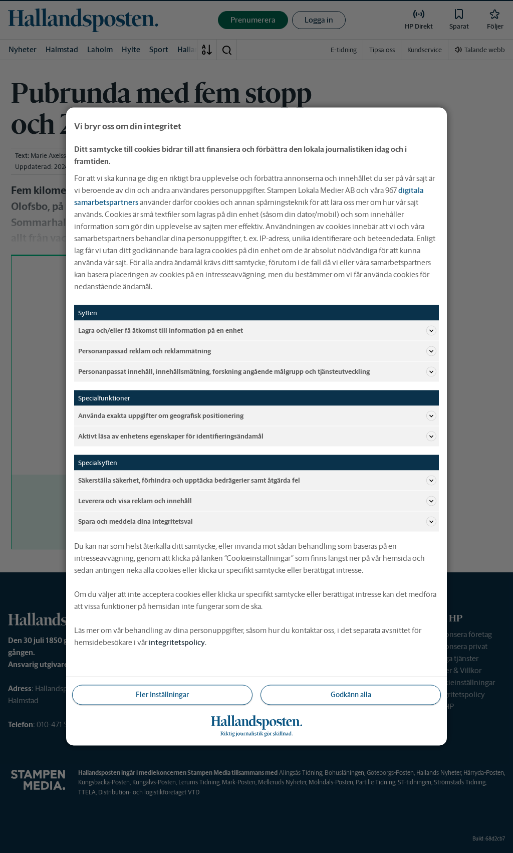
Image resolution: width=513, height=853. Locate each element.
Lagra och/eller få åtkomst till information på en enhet (257, 331)
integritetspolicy (177, 642)
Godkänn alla (351, 694)
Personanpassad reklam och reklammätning (257, 351)
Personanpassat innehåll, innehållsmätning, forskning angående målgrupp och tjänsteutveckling (257, 372)
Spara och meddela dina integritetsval (257, 522)
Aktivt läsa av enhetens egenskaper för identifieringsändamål (257, 437)
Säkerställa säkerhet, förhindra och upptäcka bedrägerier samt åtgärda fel (257, 481)
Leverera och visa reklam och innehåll (257, 501)
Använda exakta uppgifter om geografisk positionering (257, 416)
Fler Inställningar (162, 694)
